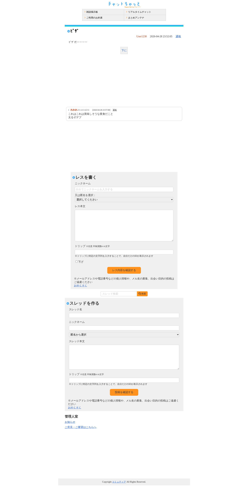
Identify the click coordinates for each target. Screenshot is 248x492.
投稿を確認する (124, 398)
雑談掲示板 (91, 12)
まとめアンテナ (135, 17)
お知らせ (70, 428)
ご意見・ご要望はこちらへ (80, 433)
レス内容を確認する (124, 276)
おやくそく (80, 292)
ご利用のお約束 (93, 17)
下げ (79, 268)
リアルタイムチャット (138, 12)
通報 (178, 36)
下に (124, 50)
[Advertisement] (124, 81)
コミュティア (119, 488)
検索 (142, 300)
